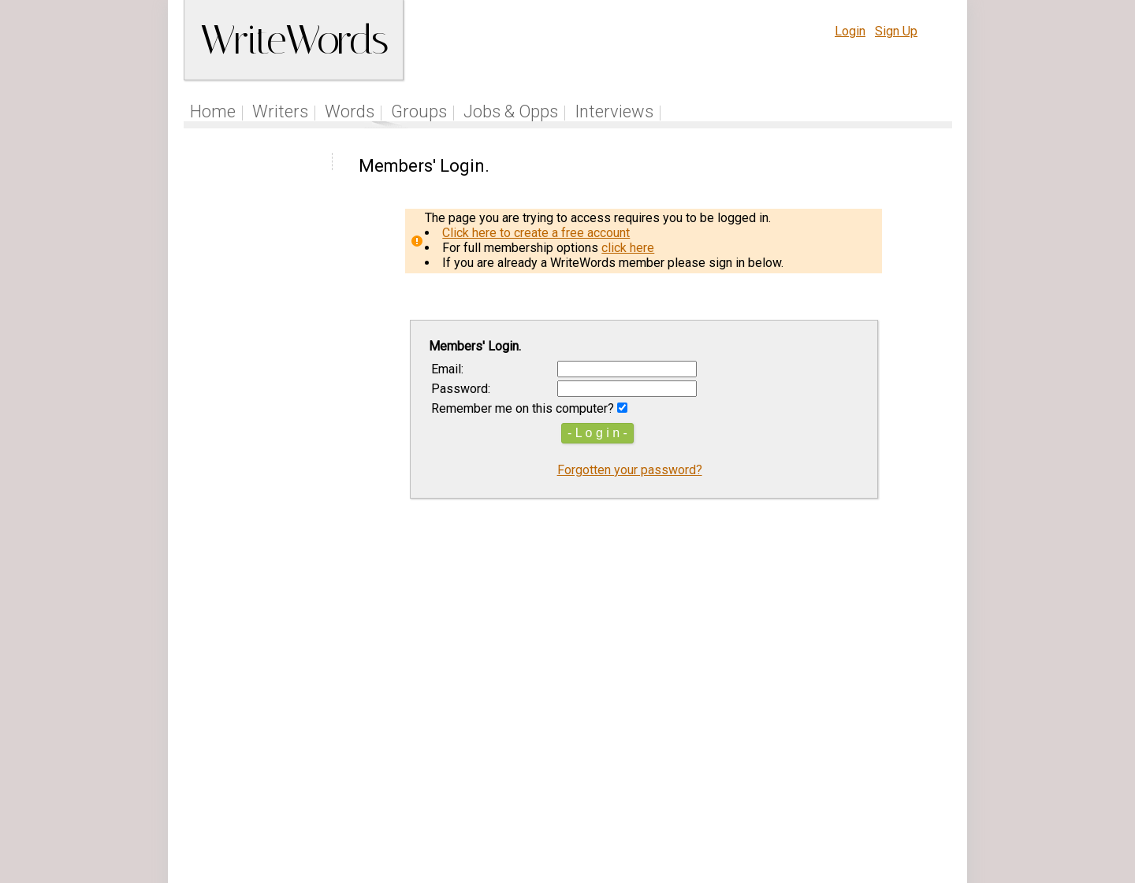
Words (349, 111)
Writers (280, 111)
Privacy (822, 784)
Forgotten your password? (629, 469)
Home (213, 111)
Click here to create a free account (536, 232)
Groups (419, 111)
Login (850, 31)
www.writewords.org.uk (702, 814)
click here (627, 247)
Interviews (614, 111)
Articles (617, 784)
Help (727, 784)
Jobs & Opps (510, 111)
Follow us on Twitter (526, 784)
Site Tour (676, 784)
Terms (771, 784)
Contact (919, 784)
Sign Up (896, 31)
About (872, 784)
